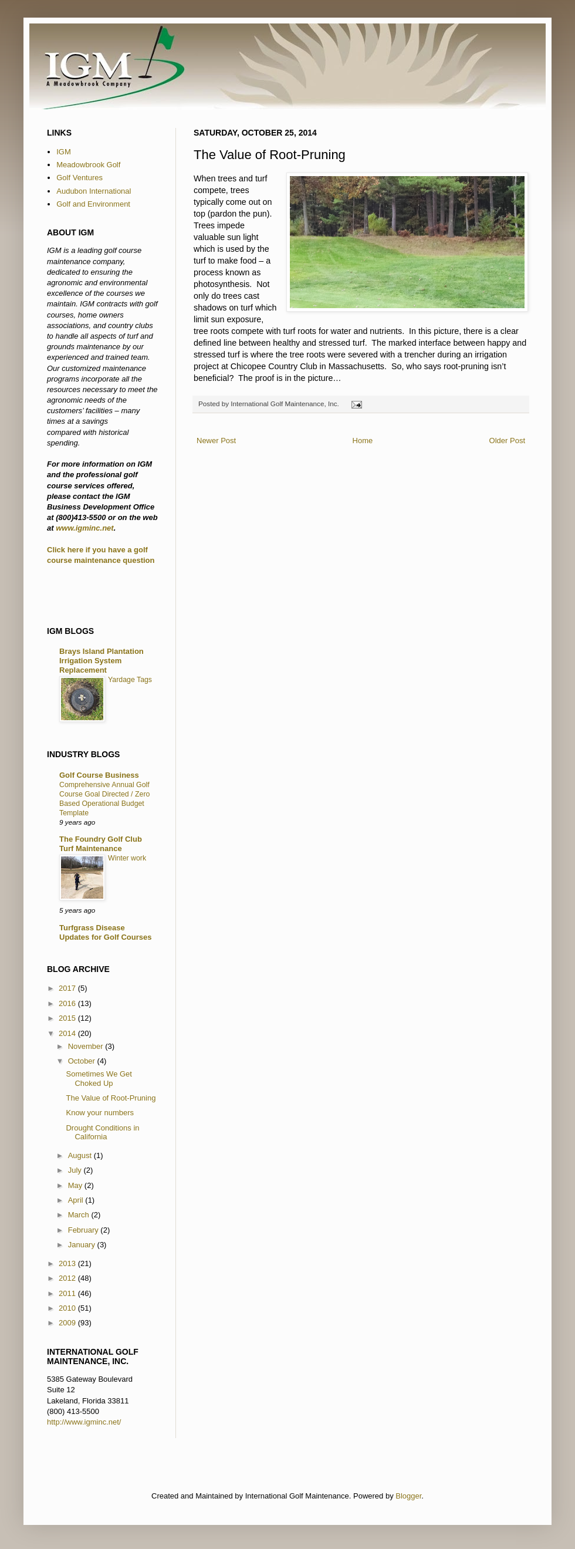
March (80, 1214)
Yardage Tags (130, 680)
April (77, 1200)
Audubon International (93, 191)
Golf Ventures (79, 177)
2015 (68, 1018)
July (76, 1170)
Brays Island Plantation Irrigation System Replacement (101, 660)
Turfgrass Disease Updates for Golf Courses (105, 932)
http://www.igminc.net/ (84, 1422)
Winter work (127, 858)
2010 (68, 1308)
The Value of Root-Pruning (110, 1098)
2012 (68, 1278)
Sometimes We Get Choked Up (98, 1078)
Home (363, 440)
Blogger (408, 1495)
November (87, 1046)
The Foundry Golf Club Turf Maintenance (100, 844)
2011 (68, 1293)
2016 (68, 1003)
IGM (63, 151)
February (84, 1230)
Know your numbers (100, 1112)
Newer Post (216, 440)
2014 (68, 1033)
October (82, 1061)
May (76, 1185)
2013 (68, 1263)
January (82, 1244)
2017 (68, 988)
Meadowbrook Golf (88, 164)
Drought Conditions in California (102, 1132)
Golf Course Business (99, 775)
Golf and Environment (93, 204)
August (81, 1155)
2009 (68, 1322)
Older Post (507, 440)
